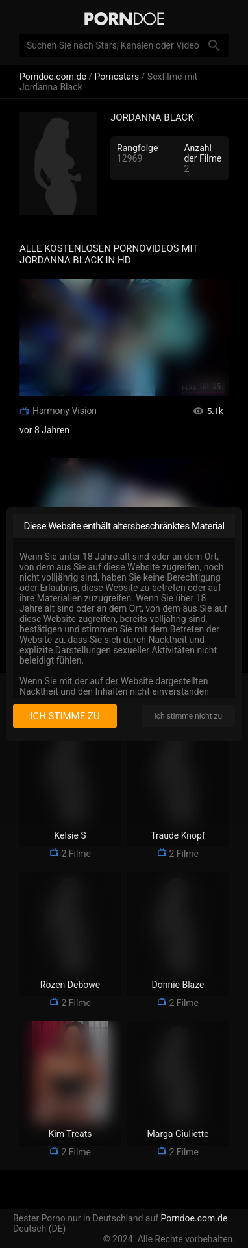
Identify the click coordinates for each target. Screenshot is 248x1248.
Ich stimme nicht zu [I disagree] (188, 716)
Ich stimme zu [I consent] (64, 716)
